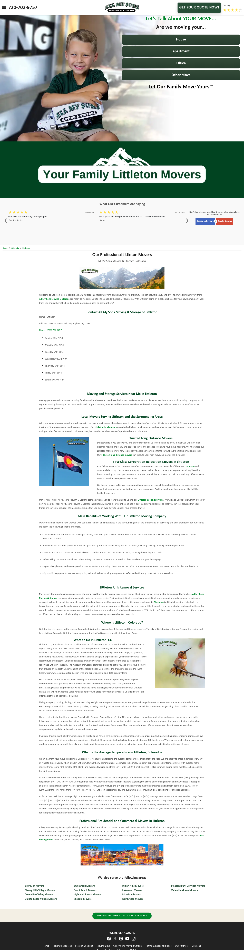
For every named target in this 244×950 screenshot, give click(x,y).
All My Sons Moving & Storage (54, 298)
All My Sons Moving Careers (127, 945)
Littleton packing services (150, 499)
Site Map (196, 945)
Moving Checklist (84, 945)
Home (46, 945)
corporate (190, 466)
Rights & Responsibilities (159, 945)
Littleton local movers (106, 427)
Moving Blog (103, 945)
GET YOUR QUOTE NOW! (199, 8)
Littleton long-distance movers (116, 454)
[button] (181, 40)
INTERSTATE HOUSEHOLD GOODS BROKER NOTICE (122, 916)
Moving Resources (62, 945)
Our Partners (181, 945)
